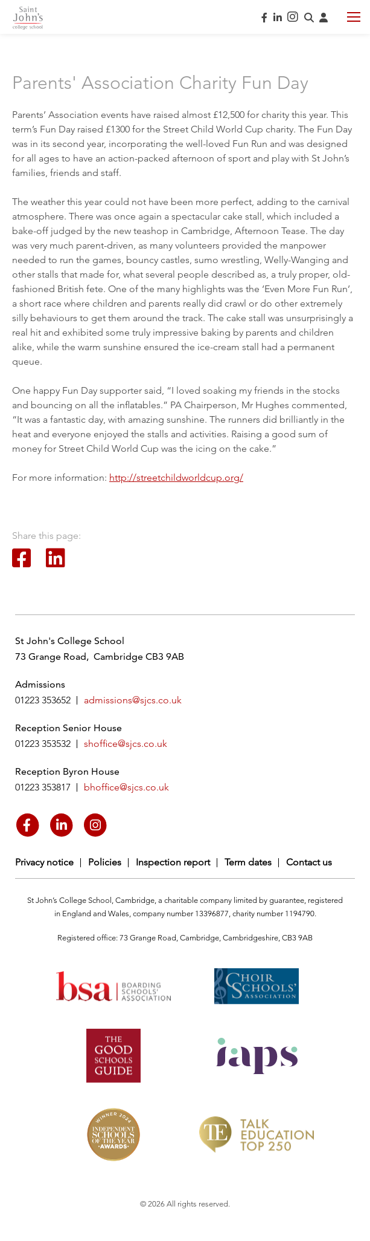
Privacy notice (44, 862)
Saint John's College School (27, 18)
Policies (104, 862)
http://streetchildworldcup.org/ (176, 477)
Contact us (309, 862)
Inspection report (173, 862)
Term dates (248, 862)
